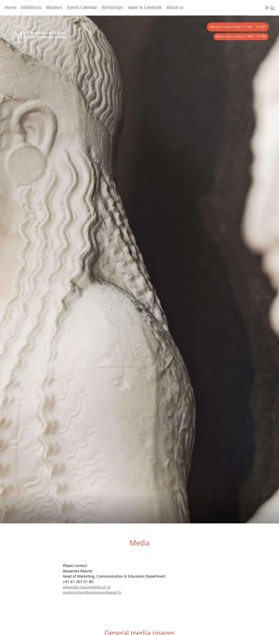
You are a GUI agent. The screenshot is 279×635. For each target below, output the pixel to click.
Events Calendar (82, 7)
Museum (54, 7)
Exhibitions (31, 7)
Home (10, 7)
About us (175, 7)
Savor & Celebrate (145, 7)
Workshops (112, 7)
